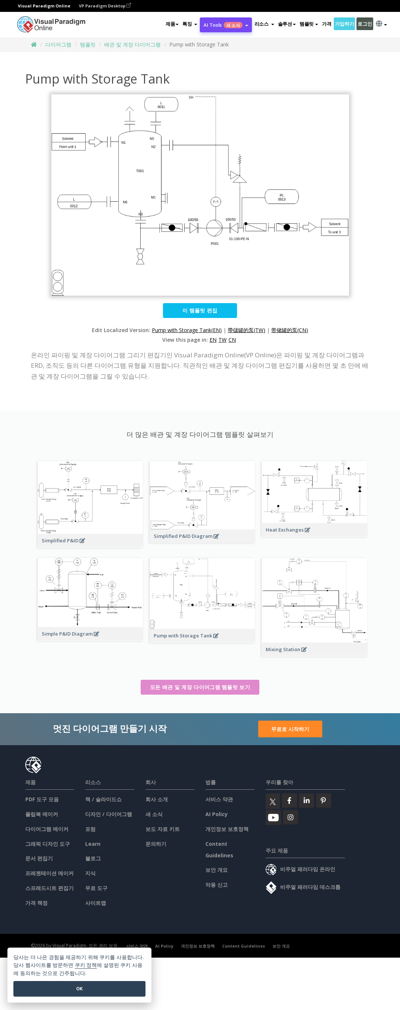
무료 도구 (96, 888)
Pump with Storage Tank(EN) (187, 330)
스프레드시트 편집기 (49, 888)
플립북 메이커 (41, 814)
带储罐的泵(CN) (289, 330)
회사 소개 (156, 799)
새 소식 (154, 814)
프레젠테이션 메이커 (49, 873)
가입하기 (344, 23)
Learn (92, 843)
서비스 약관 (219, 799)
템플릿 (88, 44)
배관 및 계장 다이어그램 (132, 44)
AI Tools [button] (226, 25)
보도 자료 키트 (162, 828)
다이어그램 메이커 (46, 828)
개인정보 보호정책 (227, 828)
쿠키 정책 (86, 965)
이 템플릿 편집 (199, 310)
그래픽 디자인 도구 (47, 843)
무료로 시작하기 (290, 729)
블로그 (93, 858)
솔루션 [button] (287, 23)
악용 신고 (216, 884)
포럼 (90, 828)
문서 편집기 (39, 858)
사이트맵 (95, 902)
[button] (189, 23)
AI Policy (216, 814)
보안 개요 (216, 869)
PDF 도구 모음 (42, 799)
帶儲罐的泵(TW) (246, 330)
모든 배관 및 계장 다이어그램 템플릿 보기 (200, 687)
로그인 (365, 23)
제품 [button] (172, 23)
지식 (90, 873)
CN (232, 339)
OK (79, 988)
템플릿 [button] (309, 23)
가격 (326, 23)
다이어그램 (58, 44)
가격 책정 (36, 902)
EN (213, 339)
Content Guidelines (243, 946)
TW (222, 339)
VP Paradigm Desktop (105, 6)
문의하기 (155, 843)
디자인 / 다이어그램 (108, 814)
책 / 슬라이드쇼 (103, 799)
